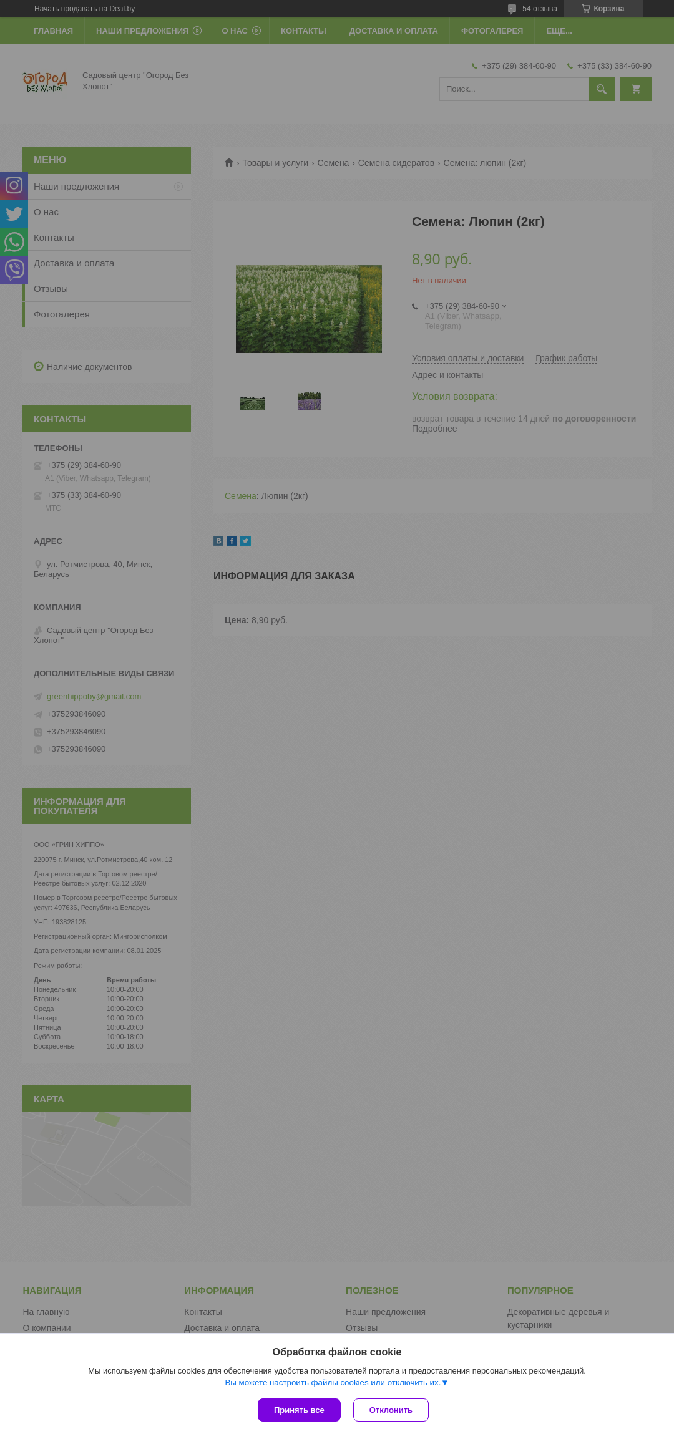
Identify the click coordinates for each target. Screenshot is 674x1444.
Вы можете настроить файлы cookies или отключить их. (333, 1382)
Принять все (299, 1410)
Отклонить (391, 1410)
